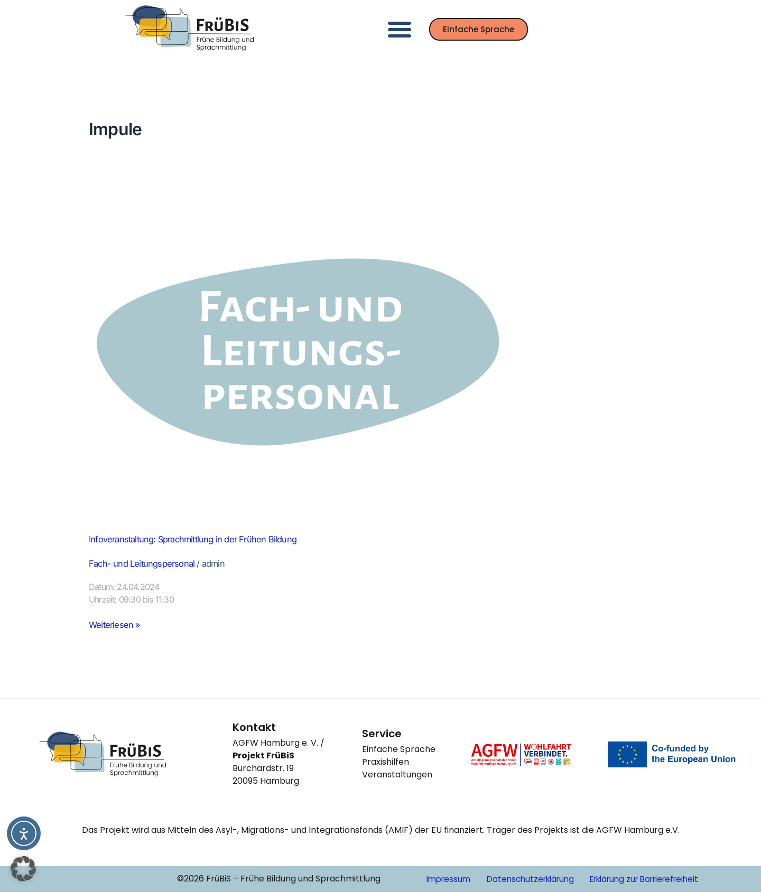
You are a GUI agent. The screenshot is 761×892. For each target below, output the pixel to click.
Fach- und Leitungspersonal (147, 564)
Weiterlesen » (117, 625)
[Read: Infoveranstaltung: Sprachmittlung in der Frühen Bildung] (300, 351)
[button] (399, 29)
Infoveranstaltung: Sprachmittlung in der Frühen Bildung (204, 538)
